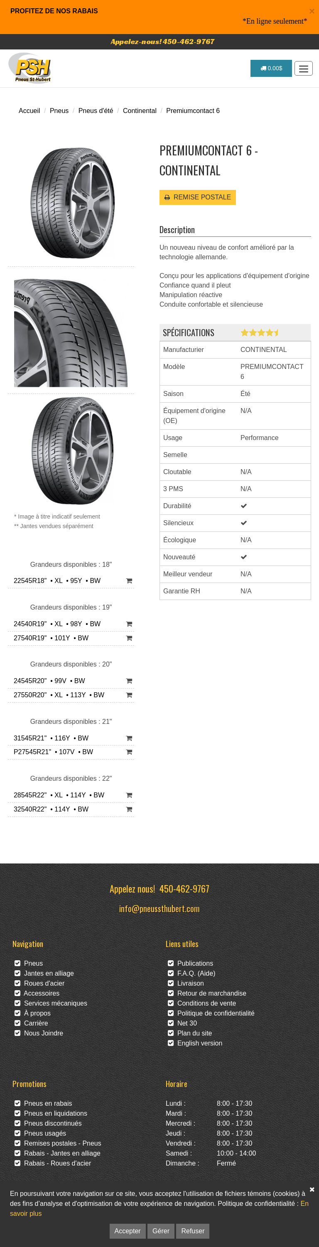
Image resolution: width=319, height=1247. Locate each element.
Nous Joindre (39, 1033)
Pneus (59, 110)
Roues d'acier (39, 983)
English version (195, 1043)
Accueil (29, 110)
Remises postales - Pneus (58, 1143)
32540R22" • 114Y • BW (49, 809)
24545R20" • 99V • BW (47, 680)
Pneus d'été (96, 110)
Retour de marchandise (207, 993)
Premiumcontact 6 (193, 110)
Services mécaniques (51, 1003)
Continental (140, 110)
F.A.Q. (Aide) (191, 973)
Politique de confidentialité (211, 1013)
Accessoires (37, 993)
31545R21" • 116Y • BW (49, 738)
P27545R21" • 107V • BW (51, 751)
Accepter (128, 1231)
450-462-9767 (184, 888)
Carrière (31, 1023)
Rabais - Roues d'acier (53, 1163)
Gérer (160, 1231)
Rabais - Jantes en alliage (58, 1153)
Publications (190, 963)
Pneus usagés (40, 1133)
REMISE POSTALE (197, 197)
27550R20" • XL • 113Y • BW (57, 695)
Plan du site (190, 1033)
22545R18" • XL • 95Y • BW (55, 580)
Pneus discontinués (48, 1123)
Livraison (186, 983)
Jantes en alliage (44, 973)
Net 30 (182, 1023)
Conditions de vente (202, 1003)
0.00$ (271, 68)
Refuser (192, 1231)
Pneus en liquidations (51, 1113)
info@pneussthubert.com (159, 908)
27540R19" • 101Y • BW (49, 638)
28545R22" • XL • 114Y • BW (57, 795)
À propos (33, 1013)
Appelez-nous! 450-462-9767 (162, 41)
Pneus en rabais (43, 1103)
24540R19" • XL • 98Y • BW (55, 623)
